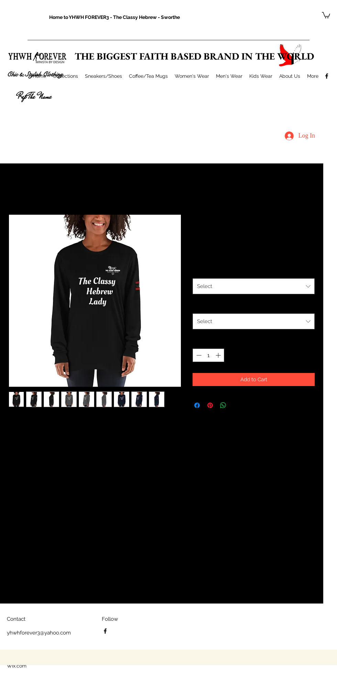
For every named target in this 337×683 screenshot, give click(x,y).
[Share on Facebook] (197, 405)
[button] (326, 14)
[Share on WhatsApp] (223, 405)
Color (199, 271)
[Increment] (219, 355)
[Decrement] (198, 355)
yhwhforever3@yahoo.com (39, 633)
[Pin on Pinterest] (210, 405)
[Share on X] (236, 405)
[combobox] (254, 286)
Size (197, 306)
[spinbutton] (208, 355)
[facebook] (326, 76)
